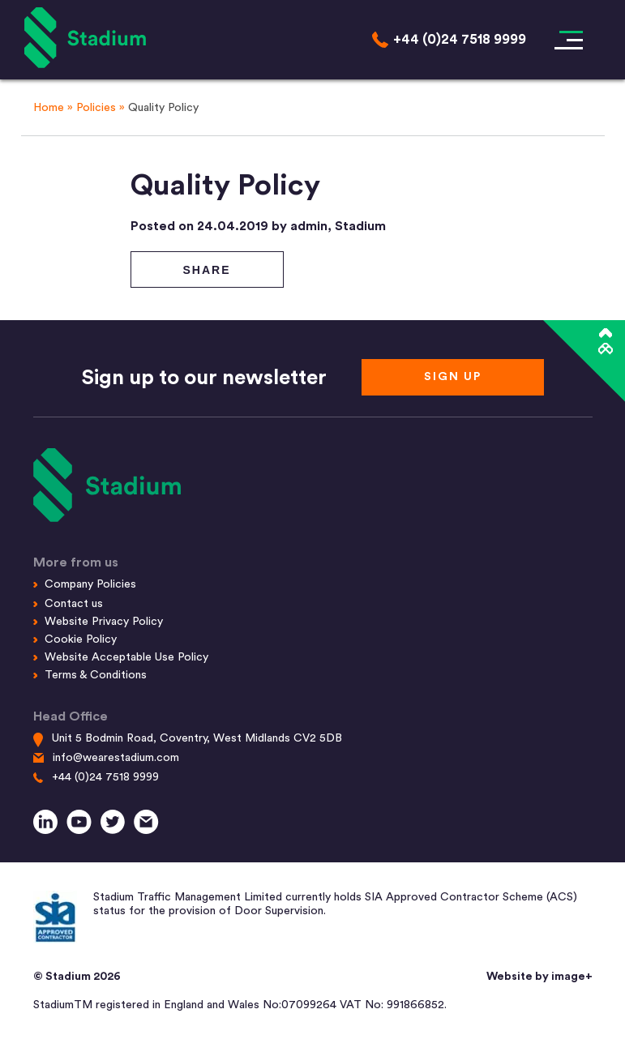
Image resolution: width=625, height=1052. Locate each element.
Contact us (74, 603)
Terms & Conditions (96, 675)
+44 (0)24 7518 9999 (105, 777)
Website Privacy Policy (104, 621)
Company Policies (90, 584)
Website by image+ (539, 976)
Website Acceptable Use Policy (126, 657)
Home (48, 107)
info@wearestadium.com (116, 757)
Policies (96, 107)
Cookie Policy (81, 639)
